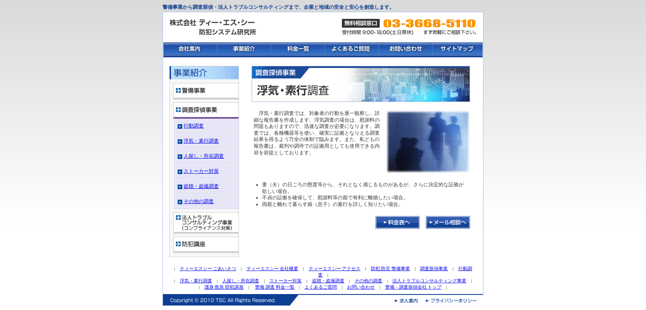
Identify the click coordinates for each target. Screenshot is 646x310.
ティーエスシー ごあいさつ (208, 268)
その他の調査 (199, 201)
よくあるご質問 (321, 286)
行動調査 (194, 126)
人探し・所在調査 (204, 156)
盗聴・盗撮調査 (201, 186)
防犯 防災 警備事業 (390, 268)
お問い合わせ (361, 286)
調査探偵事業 (434, 268)
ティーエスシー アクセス (335, 268)
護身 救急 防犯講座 (224, 286)
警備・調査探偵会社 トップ (413, 286)
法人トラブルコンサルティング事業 (429, 280)
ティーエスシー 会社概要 (273, 268)
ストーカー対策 (201, 171)
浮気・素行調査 (201, 141)
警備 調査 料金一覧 (274, 286)
